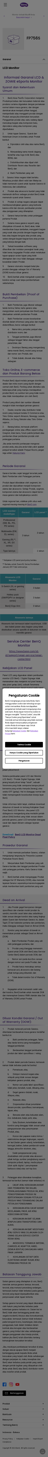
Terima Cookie (24, 744)
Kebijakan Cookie (19, 731)
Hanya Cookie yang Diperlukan (24, 752)
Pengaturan (24, 760)
